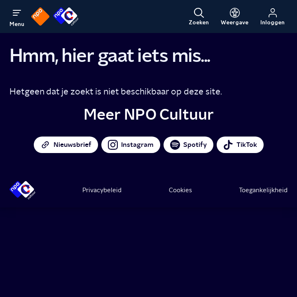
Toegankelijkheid (263, 190)
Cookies (180, 190)
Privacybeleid (102, 190)
